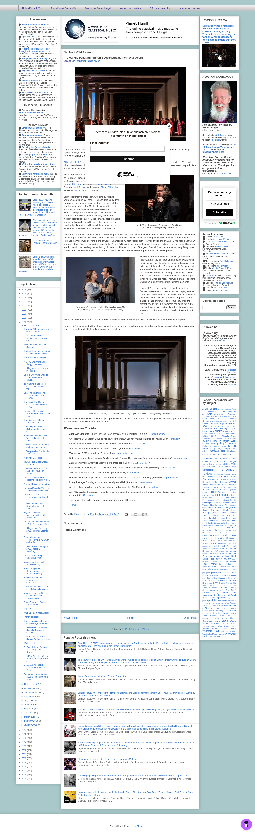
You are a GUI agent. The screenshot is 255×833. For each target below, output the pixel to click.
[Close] (169, 125)
